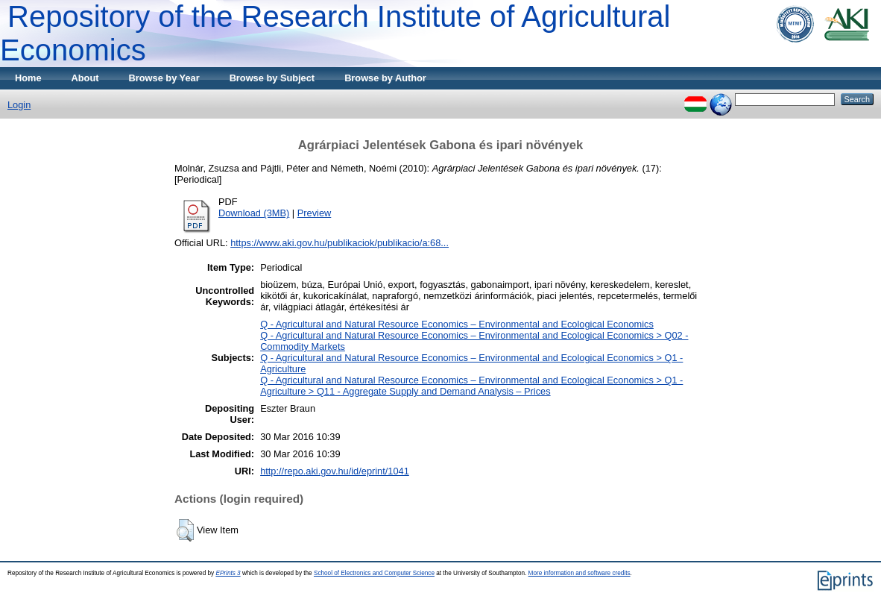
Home (28, 78)
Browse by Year (164, 78)
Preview (314, 213)
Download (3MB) (253, 213)
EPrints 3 (227, 573)
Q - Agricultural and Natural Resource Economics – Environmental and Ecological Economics (457, 324)
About (85, 78)
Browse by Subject (272, 78)
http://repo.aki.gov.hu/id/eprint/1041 (334, 471)
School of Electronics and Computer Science (374, 573)
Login (19, 104)
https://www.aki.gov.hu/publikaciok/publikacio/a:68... (339, 242)
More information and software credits (579, 573)
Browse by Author (385, 78)
